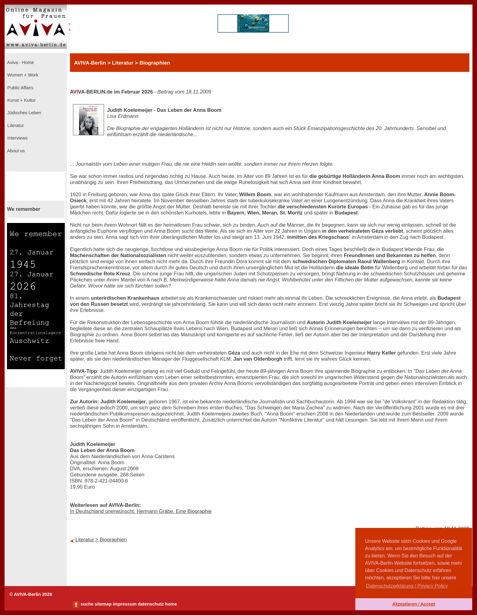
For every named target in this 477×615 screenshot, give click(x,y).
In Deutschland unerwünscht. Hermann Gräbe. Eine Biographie (141, 511)
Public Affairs (19, 87)
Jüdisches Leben (23, 112)
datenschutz (151, 604)
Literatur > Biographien (101, 540)
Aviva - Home (20, 62)
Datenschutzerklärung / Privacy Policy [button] (407, 585)
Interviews (17, 138)
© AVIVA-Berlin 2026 (30, 594)
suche (87, 604)
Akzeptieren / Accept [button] (413, 604)
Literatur (15, 125)
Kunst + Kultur (21, 100)
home (171, 604)
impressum (125, 604)
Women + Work (22, 74)
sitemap (103, 604)
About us (15, 150)
